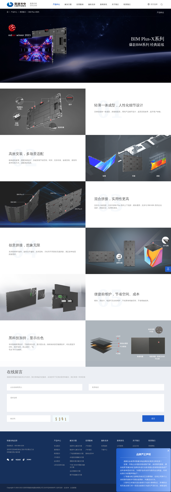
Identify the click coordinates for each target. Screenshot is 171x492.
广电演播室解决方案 (77, 453)
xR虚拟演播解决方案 (77, 457)
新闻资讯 (103, 4)
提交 (153, 418)
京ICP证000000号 (49, 488)
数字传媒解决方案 (76, 475)
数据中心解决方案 (76, 450)
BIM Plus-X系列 (33, 12)
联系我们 (127, 4)
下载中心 (104, 450)
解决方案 (68, 4)
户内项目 (89, 446)
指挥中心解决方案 (76, 446)
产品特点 (160, 12)
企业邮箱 (73, 488)
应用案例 (79, 4)
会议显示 (57, 461)
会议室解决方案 (75, 471)
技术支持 (59, 488)
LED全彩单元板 (59, 465)
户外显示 (57, 457)
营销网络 (151, 446)
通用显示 (57, 450)
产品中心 (56, 4)
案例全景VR (90, 453)
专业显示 (57, 446)
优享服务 (104, 446)
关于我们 (115, 4)
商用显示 (23, 12)
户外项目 (89, 450)
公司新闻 (120, 446)
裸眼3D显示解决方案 (77, 461)
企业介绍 (136, 446)
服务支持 (91, 4)
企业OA (66, 488)
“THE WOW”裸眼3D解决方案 (77, 466)
